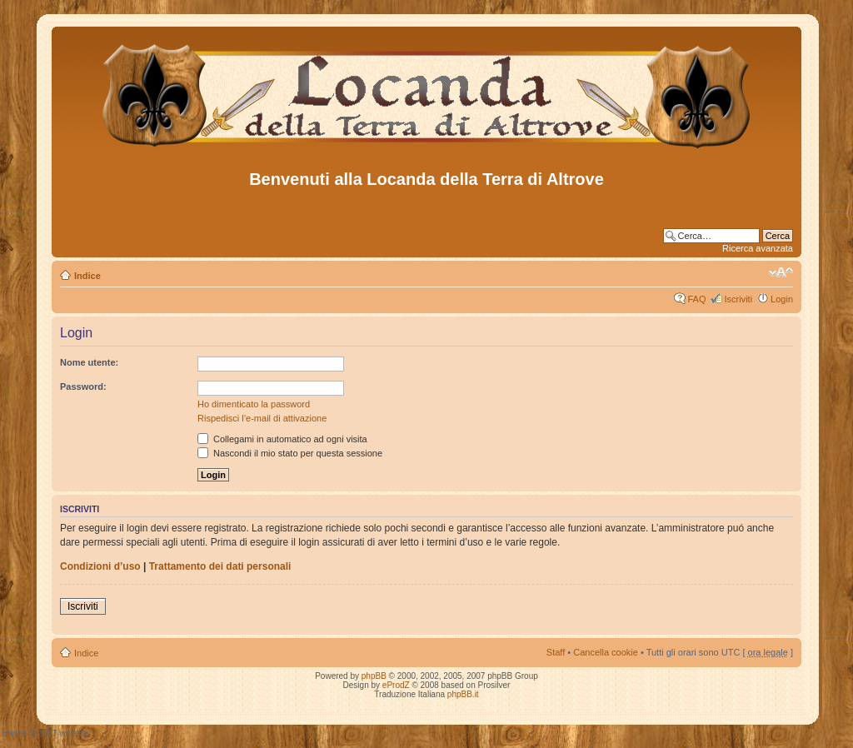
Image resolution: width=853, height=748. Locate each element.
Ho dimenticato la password (253, 404)
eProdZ (396, 685)
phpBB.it (463, 694)
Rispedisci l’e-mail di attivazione (262, 418)
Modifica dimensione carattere (781, 272)
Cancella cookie (605, 652)
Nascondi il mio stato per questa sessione (289, 453)
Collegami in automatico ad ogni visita (282, 439)
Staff (555, 652)
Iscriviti (738, 299)
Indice (87, 276)
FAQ (696, 299)
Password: (83, 386)
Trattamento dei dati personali (220, 566)
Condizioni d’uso (100, 566)
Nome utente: (89, 362)
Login (782, 299)
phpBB (374, 676)
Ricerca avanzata (757, 248)
